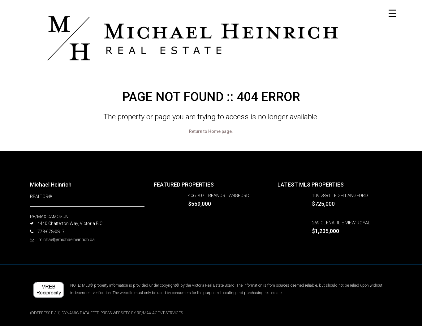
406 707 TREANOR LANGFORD (218, 195)
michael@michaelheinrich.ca (66, 239)
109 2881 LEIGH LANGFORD (340, 195)
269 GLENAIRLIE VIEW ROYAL (341, 223)
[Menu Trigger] (392, 13)
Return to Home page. (211, 131)
